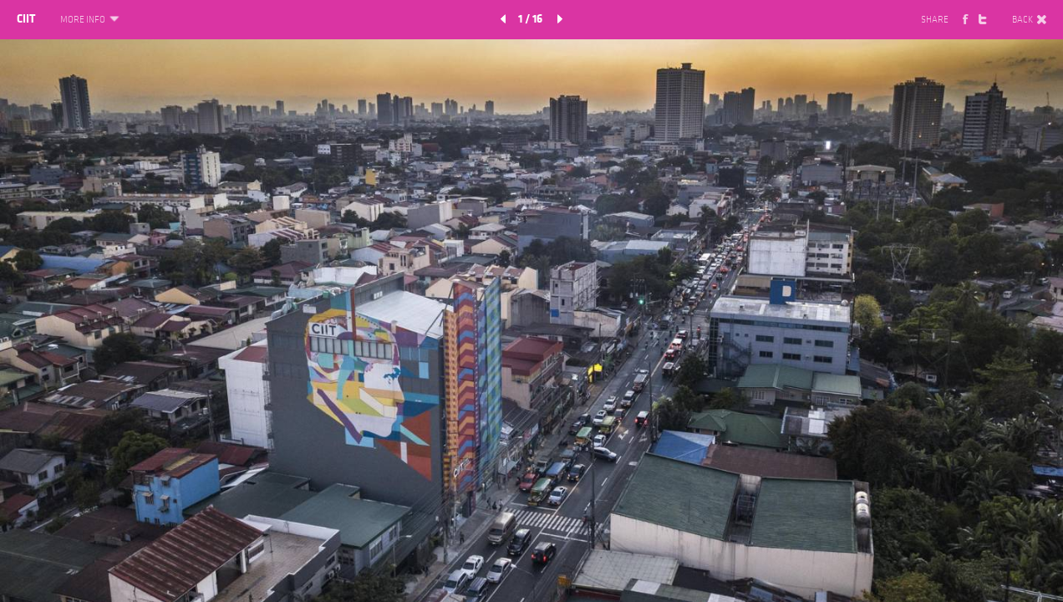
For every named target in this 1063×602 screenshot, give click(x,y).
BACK (1029, 20)
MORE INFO (88, 20)
